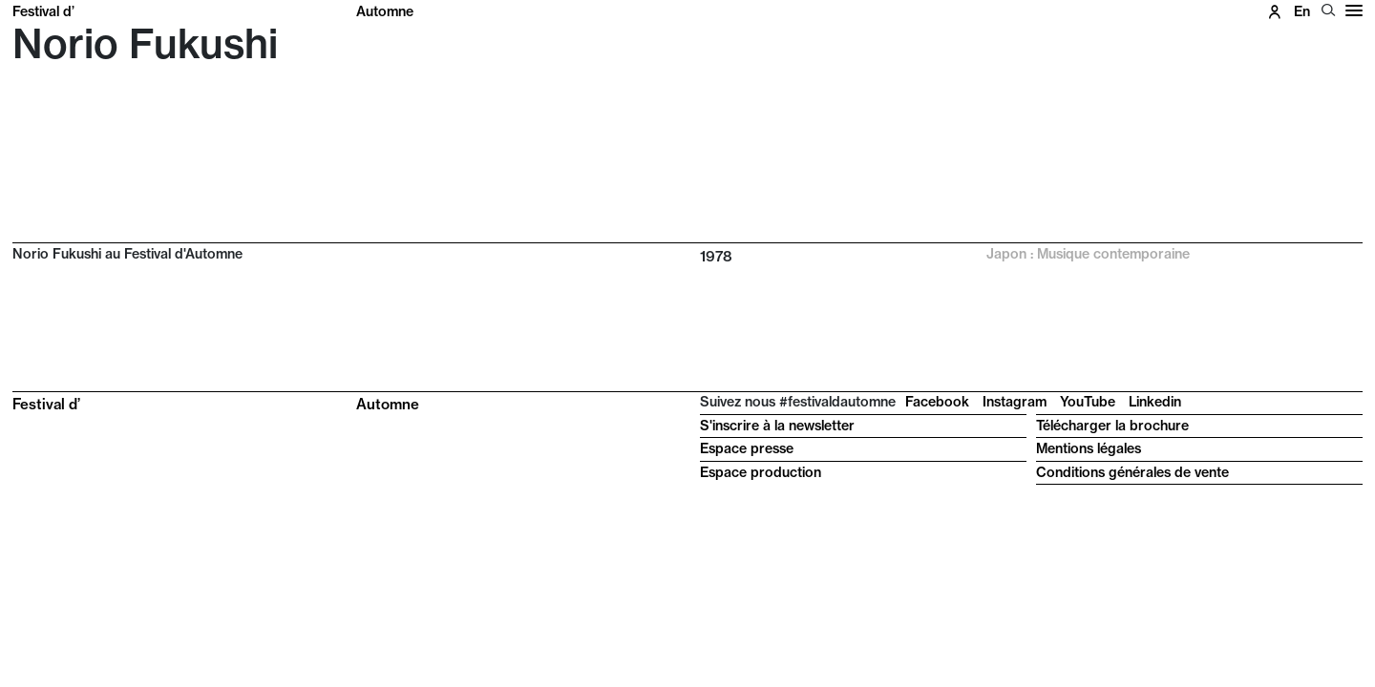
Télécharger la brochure (1112, 425)
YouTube (1087, 401)
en (1302, 11)
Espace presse (746, 448)
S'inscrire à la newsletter (777, 425)
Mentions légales (1088, 448)
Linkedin (1155, 401)
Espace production (760, 472)
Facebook (937, 401)
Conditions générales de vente (1132, 472)
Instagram (1015, 401)
